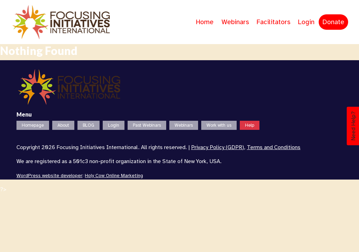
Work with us (218, 125)
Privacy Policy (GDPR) (217, 147)
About (63, 125)
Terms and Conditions (273, 147)
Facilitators (273, 22)
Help (249, 125)
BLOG (88, 125)
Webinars (235, 22)
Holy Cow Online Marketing (114, 175)
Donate (333, 22)
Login (306, 22)
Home (205, 22)
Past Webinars (147, 125)
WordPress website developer (49, 175)
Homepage (33, 125)
